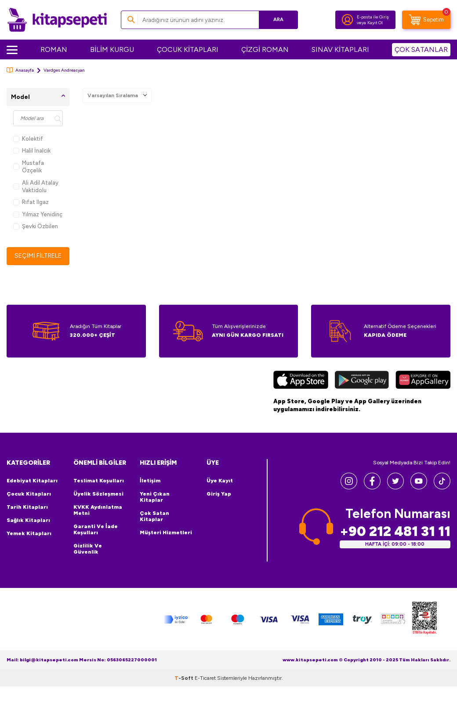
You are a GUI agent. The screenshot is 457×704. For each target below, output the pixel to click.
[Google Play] (362, 381)
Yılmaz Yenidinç (37, 214)
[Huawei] (422, 381)
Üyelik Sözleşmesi (98, 494)
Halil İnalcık (32, 150)
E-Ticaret (205, 678)
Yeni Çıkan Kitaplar (155, 497)
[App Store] (300, 381)
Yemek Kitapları (29, 533)
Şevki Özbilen (35, 226)
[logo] (57, 20)
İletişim (150, 481)
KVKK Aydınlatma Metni (97, 510)
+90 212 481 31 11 (395, 531)
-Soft (184, 678)
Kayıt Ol (375, 23)
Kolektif (28, 138)
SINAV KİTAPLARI (340, 49)
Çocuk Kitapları (29, 494)
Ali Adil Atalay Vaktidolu (35, 186)
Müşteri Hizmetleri (166, 532)
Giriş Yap (219, 494)
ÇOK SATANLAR (421, 49)
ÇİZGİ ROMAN (265, 49)
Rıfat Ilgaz (31, 202)
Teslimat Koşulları (98, 481)
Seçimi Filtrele (38, 255)
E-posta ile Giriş (373, 17)
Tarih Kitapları (27, 507)
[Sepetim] (426, 20)
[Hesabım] (347, 20)
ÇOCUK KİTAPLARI (187, 49)
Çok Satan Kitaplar (154, 516)
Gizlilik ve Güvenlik (87, 549)
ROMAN (53, 49)
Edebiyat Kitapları (32, 481)
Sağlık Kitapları (28, 520)
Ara (278, 19)
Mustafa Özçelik (28, 167)
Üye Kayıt (220, 481)
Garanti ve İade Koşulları (95, 529)
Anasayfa (20, 70)
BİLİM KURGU (112, 49)
